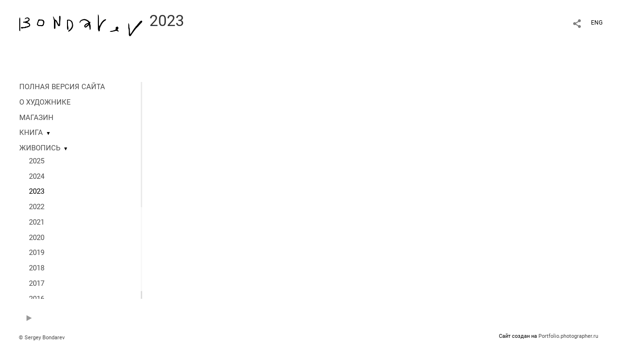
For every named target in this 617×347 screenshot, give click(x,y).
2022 (36, 206)
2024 (36, 176)
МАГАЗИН (36, 117)
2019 (36, 252)
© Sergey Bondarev (42, 337)
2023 (36, 191)
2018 (36, 268)
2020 (36, 237)
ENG (597, 22)
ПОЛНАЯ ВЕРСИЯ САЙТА (62, 86)
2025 (36, 161)
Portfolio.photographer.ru (568, 336)
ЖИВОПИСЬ (39, 148)
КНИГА (31, 132)
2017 (36, 283)
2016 (36, 298)
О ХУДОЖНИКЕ (45, 102)
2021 (36, 222)
